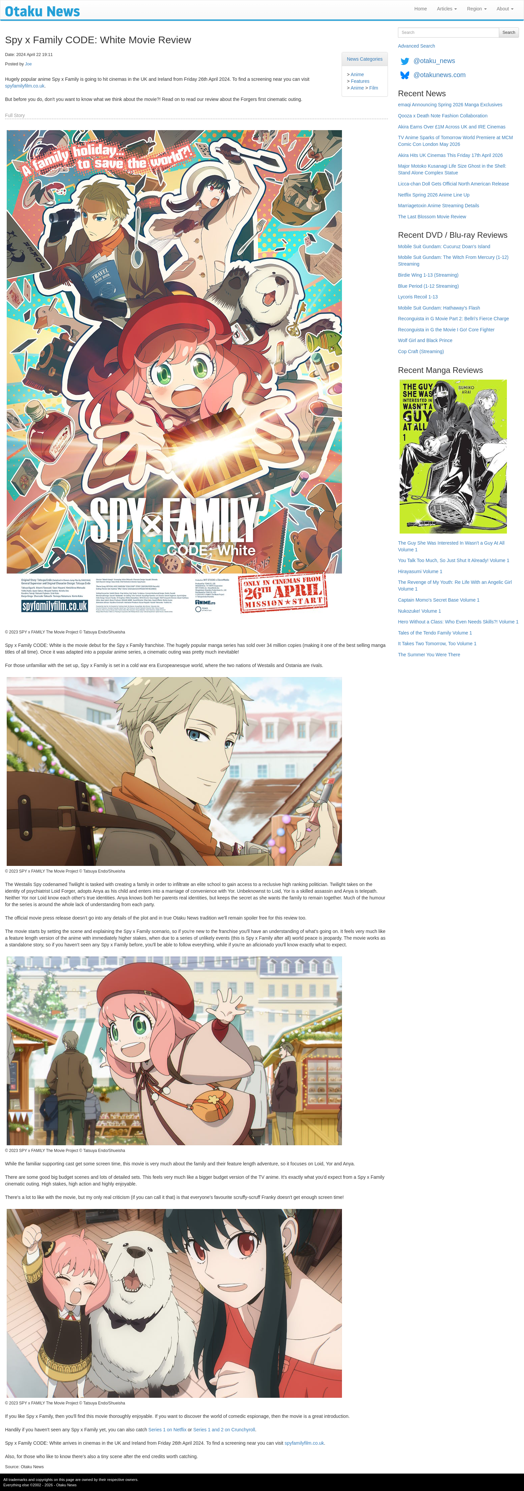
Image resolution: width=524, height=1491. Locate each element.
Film (373, 88)
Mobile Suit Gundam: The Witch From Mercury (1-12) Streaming (453, 261)
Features (360, 81)
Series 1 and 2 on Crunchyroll (224, 1429)
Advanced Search (416, 46)
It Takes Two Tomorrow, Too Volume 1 (437, 643)
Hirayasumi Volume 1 (420, 571)
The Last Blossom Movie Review (432, 216)
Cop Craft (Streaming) (421, 351)
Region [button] (476, 8)
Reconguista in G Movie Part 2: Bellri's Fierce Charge (453, 318)
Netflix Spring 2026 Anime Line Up (433, 195)
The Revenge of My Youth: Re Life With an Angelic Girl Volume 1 (455, 585)
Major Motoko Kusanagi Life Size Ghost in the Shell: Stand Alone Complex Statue (452, 169)
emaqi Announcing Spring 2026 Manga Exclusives (450, 104)
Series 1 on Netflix (168, 1429)
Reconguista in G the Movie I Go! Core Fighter (446, 329)
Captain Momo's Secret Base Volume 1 (438, 600)
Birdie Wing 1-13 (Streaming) (428, 275)
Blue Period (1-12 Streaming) (428, 286)
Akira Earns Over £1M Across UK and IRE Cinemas (452, 126)
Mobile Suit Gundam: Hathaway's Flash (439, 308)
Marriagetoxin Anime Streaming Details (438, 205)
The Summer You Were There (429, 654)
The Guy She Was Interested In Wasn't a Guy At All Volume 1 (451, 546)
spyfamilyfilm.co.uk (24, 86)
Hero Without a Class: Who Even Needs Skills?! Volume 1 (458, 621)
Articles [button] (447, 8)
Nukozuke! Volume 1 (419, 611)
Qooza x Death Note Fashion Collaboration (442, 115)
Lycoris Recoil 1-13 (418, 296)
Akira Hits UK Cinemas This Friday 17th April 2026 (450, 155)
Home (420, 8)
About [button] (505, 8)
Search (509, 32)
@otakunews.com (439, 74)
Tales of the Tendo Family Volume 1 (435, 633)
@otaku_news (434, 60)
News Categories (365, 59)
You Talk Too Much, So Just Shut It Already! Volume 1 (453, 560)
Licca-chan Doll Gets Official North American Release (453, 183)
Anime (357, 74)
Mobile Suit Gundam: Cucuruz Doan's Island (444, 246)
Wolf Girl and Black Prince (425, 340)
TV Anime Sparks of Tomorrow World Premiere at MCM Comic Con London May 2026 (455, 141)
